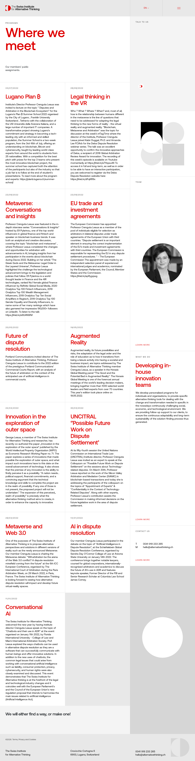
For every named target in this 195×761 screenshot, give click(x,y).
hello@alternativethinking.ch (154, 547)
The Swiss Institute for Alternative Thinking (17, 753)
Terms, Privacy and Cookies (24, 740)
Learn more (143, 560)
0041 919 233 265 (149, 544)
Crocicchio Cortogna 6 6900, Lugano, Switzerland (84, 753)
